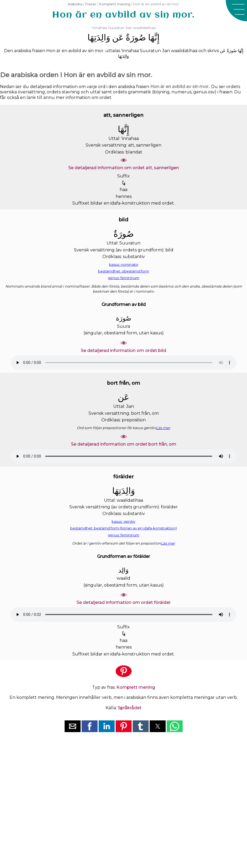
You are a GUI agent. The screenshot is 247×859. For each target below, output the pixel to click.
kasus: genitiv (123, 521)
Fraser (90, 4)
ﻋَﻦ (118, 37)
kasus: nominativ (123, 264)
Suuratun (116, 28)
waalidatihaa (144, 28)
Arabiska (75, 4)
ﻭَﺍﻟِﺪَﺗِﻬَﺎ (98, 37)
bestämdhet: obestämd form (123, 271)
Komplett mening (114, 4)
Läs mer (163, 428)
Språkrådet (129, 707)
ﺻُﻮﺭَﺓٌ (136, 37)
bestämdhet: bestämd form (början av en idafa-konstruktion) (123, 528)
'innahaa (99, 28)
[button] (236, 10)
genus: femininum (123, 278)
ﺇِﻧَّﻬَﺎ (154, 37)
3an (128, 28)
